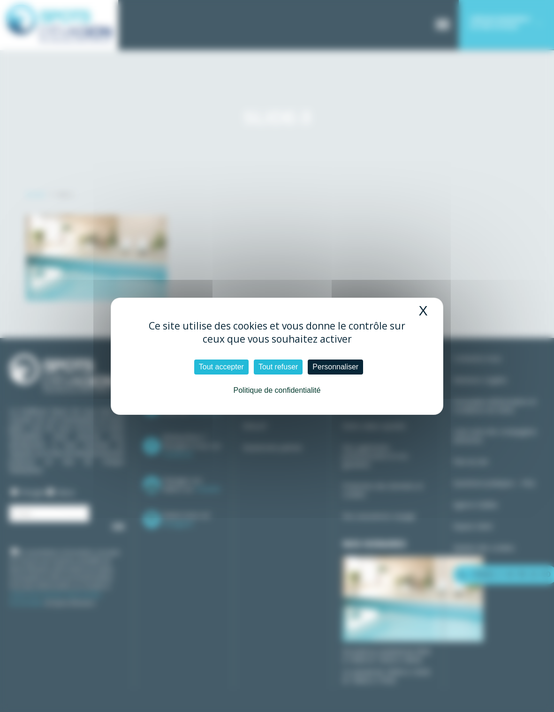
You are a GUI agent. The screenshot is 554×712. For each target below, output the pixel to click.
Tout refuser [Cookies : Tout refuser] (278, 367)
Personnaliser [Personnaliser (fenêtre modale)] (335, 367)
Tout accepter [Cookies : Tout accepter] (221, 367)
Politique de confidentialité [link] (277, 390)
